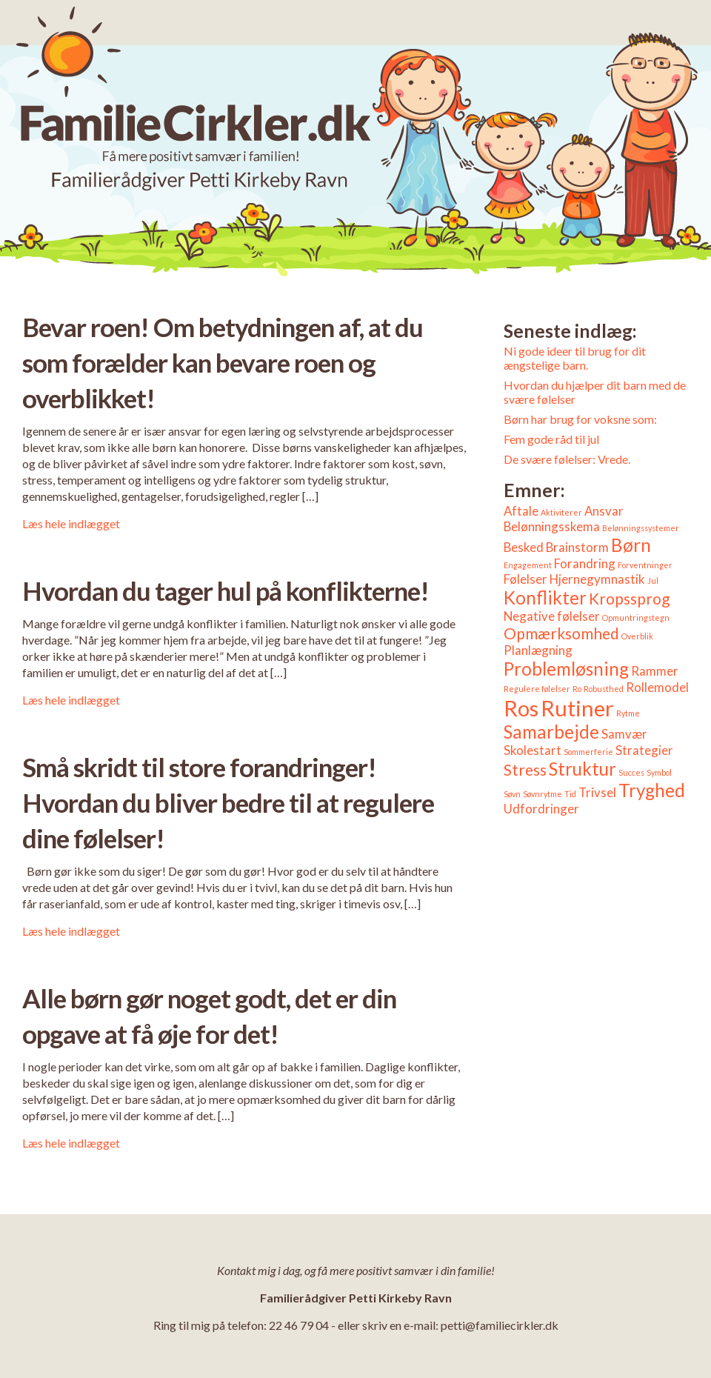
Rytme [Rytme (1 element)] (628, 713)
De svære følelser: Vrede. (567, 459)
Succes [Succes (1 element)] (631, 772)
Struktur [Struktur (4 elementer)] (582, 768)
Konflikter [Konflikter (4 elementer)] (545, 597)
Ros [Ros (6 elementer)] (521, 708)
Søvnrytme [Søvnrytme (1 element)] (542, 794)
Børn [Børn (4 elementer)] (631, 545)
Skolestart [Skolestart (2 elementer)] (532, 750)
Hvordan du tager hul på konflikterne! (225, 590)
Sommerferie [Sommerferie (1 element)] (588, 751)
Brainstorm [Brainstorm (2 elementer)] (577, 547)
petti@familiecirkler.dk (499, 1325)
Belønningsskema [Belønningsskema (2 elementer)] (552, 526)
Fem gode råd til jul (551, 439)
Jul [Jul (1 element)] (652, 580)
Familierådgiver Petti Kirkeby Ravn (356, 1298)
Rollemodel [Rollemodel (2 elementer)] (657, 687)
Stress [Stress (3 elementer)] (525, 769)
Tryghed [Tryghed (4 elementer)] (651, 790)
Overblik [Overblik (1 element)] (637, 636)
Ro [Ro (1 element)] (577, 688)
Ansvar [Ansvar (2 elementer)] (604, 511)
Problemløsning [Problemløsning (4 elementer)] (566, 668)
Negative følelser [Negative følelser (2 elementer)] (552, 616)
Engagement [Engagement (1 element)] (528, 565)
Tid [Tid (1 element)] (570, 794)
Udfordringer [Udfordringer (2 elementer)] (541, 808)
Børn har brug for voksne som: (580, 419)
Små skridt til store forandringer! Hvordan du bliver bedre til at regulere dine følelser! (228, 802)
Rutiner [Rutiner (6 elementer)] (577, 708)
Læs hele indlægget (71, 523)
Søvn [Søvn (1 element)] (512, 794)
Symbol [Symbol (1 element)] (659, 772)
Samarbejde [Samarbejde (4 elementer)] (551, 731)
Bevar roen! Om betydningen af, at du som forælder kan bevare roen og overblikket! (222, 362)
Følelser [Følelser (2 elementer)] (525, 579)
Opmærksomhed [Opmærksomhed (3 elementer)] (561, 633)
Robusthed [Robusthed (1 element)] (604, 688)
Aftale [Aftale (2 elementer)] (521, 511)
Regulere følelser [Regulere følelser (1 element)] (537, 688)
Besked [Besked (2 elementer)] (524, 547)
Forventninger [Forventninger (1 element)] (645, 565)
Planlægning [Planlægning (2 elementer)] (538, 650)
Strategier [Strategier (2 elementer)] (644, 750)
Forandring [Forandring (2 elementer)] (584, 563)
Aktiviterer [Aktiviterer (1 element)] (561, 512)
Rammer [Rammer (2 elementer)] (654, 671)
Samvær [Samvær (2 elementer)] (624, 734)
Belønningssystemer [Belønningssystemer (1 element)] (640, 528)
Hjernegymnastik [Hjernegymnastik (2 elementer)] (597, 579)
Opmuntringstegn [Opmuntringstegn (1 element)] (636, 617)
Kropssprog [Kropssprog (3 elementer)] (629, 598)
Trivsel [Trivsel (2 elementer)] (597, 792)
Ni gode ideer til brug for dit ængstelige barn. (575, 358)
